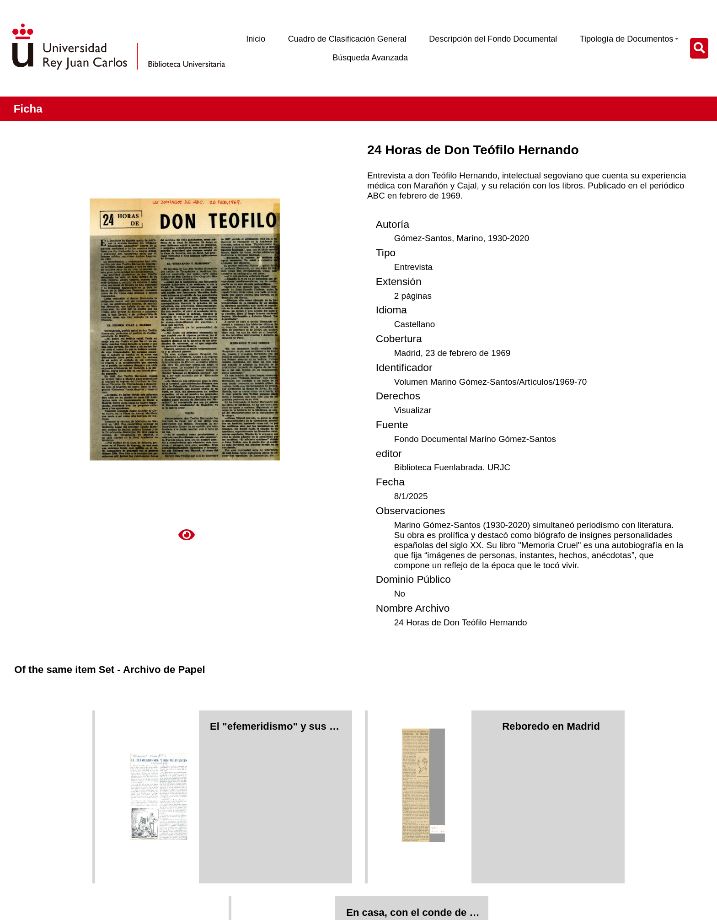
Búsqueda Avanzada (370, 57)
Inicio (255, 38)
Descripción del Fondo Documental (493, 38)
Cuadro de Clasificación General (347, 38)
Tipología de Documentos (629, 38)
